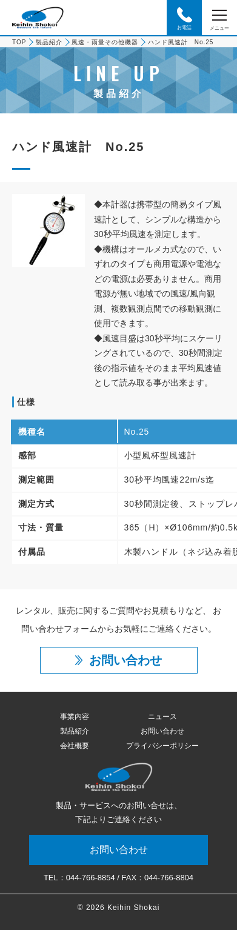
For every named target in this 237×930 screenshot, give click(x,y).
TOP (19, 42)
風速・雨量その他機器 (105, 42)
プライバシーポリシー (162, 745)
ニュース (162, 716)
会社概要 (74, 745)
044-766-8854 (90, 877)
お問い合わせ (162, 731)
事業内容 (74, 716)
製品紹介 (49, 42)
